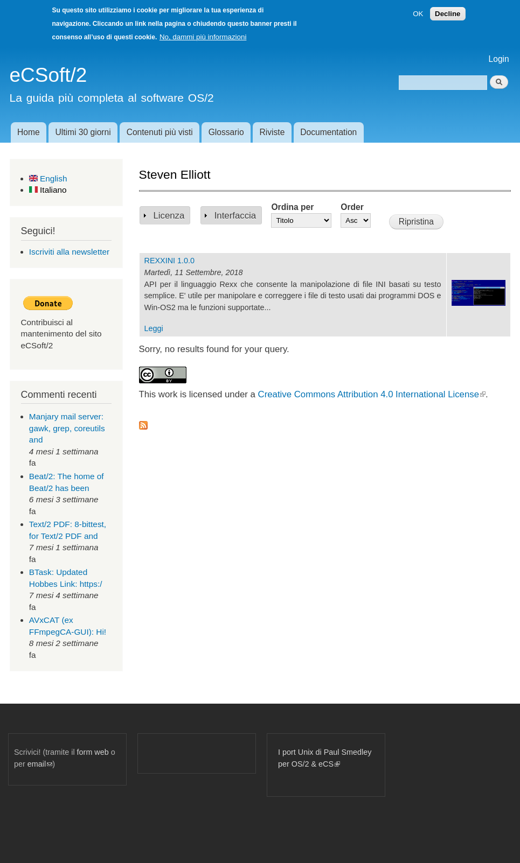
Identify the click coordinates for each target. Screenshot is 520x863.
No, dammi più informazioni (203, 37)
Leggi (153, 328)
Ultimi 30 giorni (83, 132)
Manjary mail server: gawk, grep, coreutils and (67, 428)
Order (352, 207)
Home (28, 132)
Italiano (48, 189)
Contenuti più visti (160, 132)
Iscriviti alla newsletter (69, 251)
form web (93, 752)
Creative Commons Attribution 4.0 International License (372, 394)
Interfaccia (235, 216)
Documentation (328, 132)
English (48, 178)
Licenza (169, 216)
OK (418, 14)
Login (499, 59)
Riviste (272, 132)
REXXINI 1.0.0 (169, 260)
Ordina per (292, 207)
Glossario (226, 132)
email (39, 764)
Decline (447, 14)
